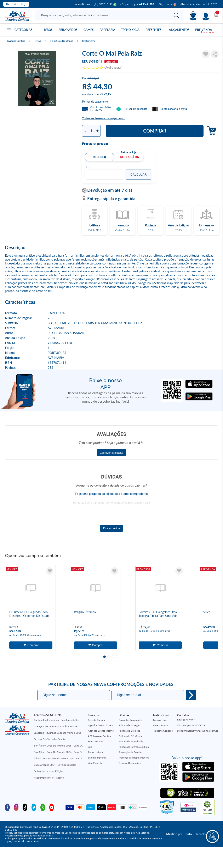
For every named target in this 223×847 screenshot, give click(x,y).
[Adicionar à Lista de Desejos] (206, 54)
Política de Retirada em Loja (134, 746)
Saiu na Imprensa (97, 757)
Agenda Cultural (96, 719)
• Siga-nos (167, 4)
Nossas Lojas (160, 719)
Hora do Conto (96, 741)
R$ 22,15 (105, 94)
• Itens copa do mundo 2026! (199, 4)
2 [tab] (108, 657)
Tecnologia (130, 29)
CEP (87, 167)
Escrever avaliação (111, 452)
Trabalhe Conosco (163, 730)
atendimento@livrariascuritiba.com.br (197, 730)
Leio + (91, 746)
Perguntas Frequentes (130, 719)
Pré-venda (203, 29)
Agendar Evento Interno (101, 730)
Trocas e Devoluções (130, 762)
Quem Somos (160, 725)
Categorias (23, 29)
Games (89, 29)
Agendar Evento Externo (101, 725)
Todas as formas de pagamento (103, 118)
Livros (47, 29)
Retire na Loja (95, 752)
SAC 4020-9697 (186, 719)
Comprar (154, 131)
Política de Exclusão (129, 730)
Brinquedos (68, 29)
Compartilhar (215, 54)
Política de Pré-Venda (130, 736)
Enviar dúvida (111, 528)
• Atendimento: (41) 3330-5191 (95, 4)
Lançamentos (178, 29)
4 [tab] (117, 657)
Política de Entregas (129, 725)
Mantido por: (179, 834)
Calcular (139, 174)
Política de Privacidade (131, 741)
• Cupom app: (137, 4)
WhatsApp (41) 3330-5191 (192, 725)
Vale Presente (95, 762)
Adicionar (211, 131)
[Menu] (206, 15)
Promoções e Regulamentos (134, 757)
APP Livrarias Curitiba (99, 736)
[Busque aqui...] (103, 15)
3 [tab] (113, 657)
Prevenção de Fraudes (130, 752)
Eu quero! (191, 695)
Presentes (153, 29)
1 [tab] (104, 657)
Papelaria (107, 29)
